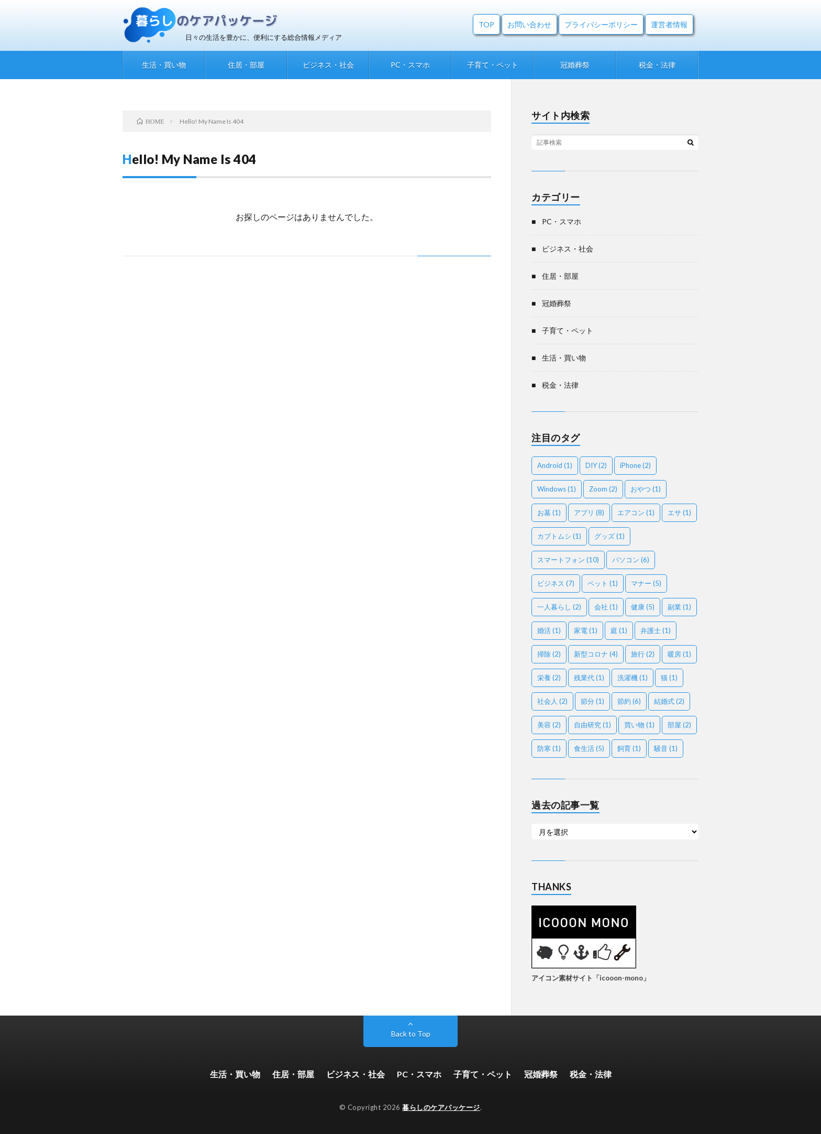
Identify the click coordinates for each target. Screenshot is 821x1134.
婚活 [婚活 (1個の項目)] (549, 630)
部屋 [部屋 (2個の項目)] (679, 725)
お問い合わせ (529, 24)
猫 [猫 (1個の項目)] (669, 677)
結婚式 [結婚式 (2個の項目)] (669, 701)
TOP (486, 24)
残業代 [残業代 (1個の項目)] (589, 677)
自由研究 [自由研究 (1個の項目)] (592, 725)
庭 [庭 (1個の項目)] (619, 630)
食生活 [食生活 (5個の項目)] (589, 748)
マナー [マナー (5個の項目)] (646, 583)
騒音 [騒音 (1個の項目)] (666, 748)
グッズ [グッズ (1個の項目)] (609, 536)
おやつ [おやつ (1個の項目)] (645, 489)
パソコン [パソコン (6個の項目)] (630, 559)
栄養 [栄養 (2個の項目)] (549, 677)
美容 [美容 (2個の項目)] (549, 725)
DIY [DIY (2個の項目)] (596, 465)
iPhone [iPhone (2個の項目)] (635, 465)
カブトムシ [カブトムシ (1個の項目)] (559, 536)
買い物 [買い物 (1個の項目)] (639, 725)
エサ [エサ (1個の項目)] (679, 512)
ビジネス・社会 (328, 64)
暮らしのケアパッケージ (441, 1107)
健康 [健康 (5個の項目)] (642, 607)
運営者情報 (669, 24)
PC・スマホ (410, 64)
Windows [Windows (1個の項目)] (556, 489)
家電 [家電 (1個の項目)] (585, 630)
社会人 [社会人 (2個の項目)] (552, 701)
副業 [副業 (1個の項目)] (679, 607)
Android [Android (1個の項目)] (554, 465)
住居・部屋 (246, 64)
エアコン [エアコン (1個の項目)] (635, 512)
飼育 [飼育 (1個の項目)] (629, 748)
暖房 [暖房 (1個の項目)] (679, 654)
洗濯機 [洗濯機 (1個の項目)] (632, 677)
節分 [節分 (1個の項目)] (592, 701)
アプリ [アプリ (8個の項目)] (589, 512)
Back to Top (410, 1033)
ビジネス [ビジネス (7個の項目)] (555, 583)
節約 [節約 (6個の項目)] (629, 701)
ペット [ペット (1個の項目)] (602, 583)
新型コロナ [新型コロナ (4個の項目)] (596, 654)
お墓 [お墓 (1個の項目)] (549, 512)
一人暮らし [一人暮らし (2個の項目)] (559, 607)
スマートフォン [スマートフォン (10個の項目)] (568, 559)
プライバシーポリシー (601, 24)
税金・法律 (657, 64)
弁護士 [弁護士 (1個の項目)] (655, 630)
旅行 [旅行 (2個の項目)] (642, 654)
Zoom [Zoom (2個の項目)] (603, 489)
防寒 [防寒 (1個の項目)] (549, 748)
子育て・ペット (492, 64)
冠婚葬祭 (575, 64)
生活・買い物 (164, 64)
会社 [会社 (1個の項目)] (606, 607)
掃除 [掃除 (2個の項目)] (549, 654)
